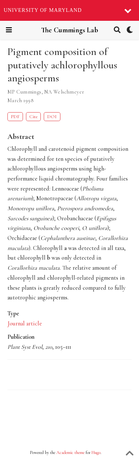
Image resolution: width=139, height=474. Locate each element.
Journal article (24, 323)
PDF (15, 117)
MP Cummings (24, 92)
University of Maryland (43, 10)
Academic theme (70, 452)
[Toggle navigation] (9, 30)
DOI (52, 117)
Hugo (96, 452)
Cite (33, 117)
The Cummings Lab (69, 30)
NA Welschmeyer (64, 92)
